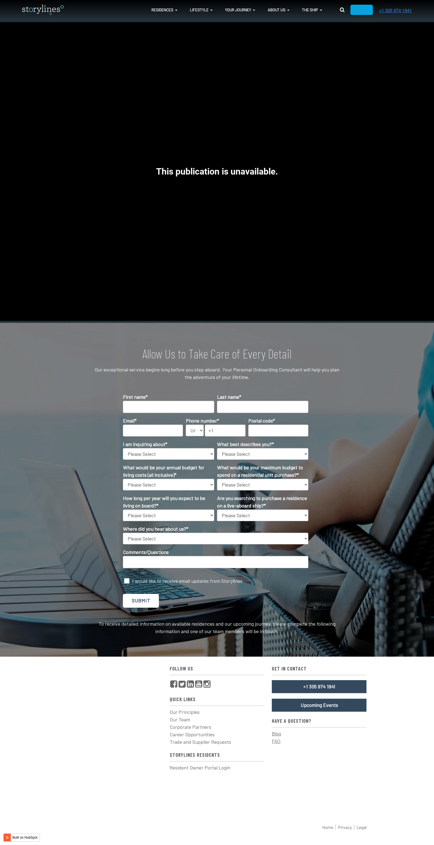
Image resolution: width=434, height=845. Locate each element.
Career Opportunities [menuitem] (192, 734)
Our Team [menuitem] (180, 719)
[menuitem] (173, 684)
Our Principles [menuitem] (185, 712)
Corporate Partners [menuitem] (190, 727)
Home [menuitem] (327, 827)
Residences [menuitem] (162, 9)
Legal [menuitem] (361, 827)
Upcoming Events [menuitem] (319, 705)
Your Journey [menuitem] (238, 9)
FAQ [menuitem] (276, 741)
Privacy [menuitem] (345, 827)
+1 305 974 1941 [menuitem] (319, 686)
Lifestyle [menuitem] (199, 9)
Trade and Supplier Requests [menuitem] (200, 742)
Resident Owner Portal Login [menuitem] (200, 768)
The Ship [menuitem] (310, 9)
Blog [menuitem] (276, 733)
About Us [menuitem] (276, 9)
